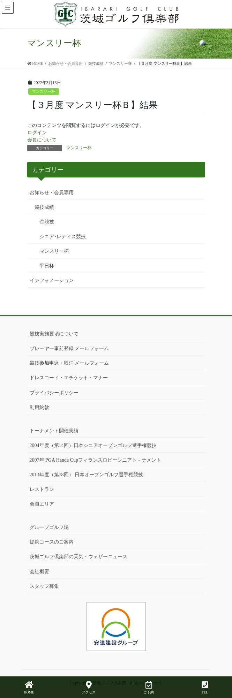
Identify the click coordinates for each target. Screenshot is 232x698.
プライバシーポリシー (54, 392)
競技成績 (44, 207)
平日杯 (46, 265)
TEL (205, 687)
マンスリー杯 (43, 91)
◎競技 (46, 222)
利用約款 (39, 407)
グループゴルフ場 (49, 527)
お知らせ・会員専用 (52, 192)
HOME (29, 687)
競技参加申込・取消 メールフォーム (69, 363)
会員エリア (42, 504)
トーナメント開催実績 (54, 430)
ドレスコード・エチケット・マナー (69, 377)
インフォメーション (52, 280)
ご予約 (148, 687)
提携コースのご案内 (52, 542)
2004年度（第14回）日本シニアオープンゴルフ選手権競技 (93, 445)
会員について (42, 140)
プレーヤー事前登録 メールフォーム (69, 348)
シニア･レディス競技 (62, 236)
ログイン (37, 132)
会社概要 (39, 571)
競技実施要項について (54, 333)
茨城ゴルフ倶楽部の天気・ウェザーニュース (78, 556)
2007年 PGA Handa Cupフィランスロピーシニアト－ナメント (96, 460)
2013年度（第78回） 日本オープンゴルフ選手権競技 (86, 474)
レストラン (42, 489)
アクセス (89, 687)
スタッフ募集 (44, 586)
